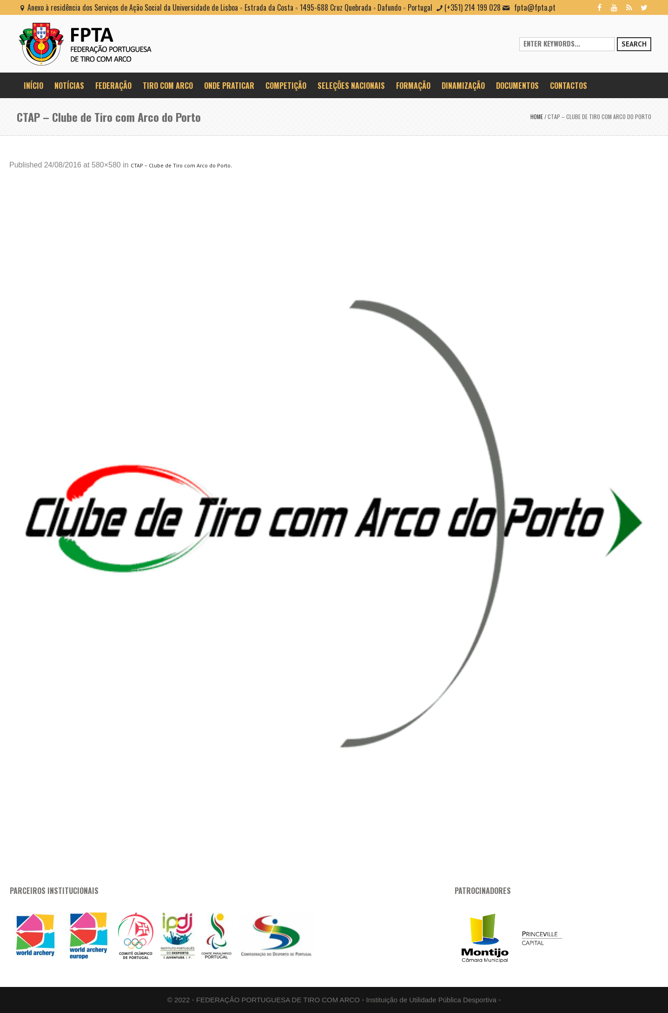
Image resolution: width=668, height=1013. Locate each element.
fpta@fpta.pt (535, 7)
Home (536, 116)
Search (634, 44)
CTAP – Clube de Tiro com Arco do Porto (181, 165)
